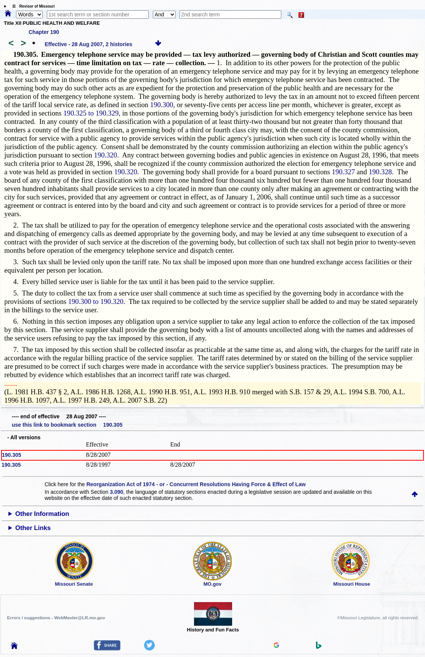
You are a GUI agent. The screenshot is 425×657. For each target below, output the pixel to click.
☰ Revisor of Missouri (31, 6)
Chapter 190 (44, 32)
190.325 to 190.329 (91, 113)
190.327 (343, 172)
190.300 (161, 105)
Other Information (42, 513)
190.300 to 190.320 (95, 301)
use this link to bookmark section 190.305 (67, 425)
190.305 (11, 455)
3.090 (116, 492)
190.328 (380, 172)
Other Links (33, 528)
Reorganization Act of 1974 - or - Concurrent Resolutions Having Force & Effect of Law (196, 484)
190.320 (105, 155)
